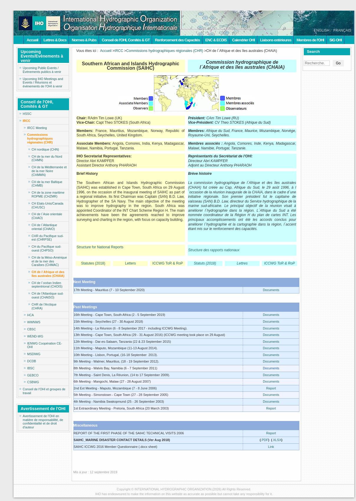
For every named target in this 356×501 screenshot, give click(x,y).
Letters (130, 263)
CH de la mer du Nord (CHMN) (47, 158)
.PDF (264, 440)
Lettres (242, 263)
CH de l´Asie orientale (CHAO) (47, 216)
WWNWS (33, 322)
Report (271, 388)
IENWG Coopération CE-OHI (44, 345)
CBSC (31, 329)
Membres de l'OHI (310, 40)
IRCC (26, 121)
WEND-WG (35, 336)
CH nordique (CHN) (45, 149)
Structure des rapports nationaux (213, 250)
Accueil (32, 40)
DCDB (31, 361)
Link (271, 446)
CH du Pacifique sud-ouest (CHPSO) (46, 248)
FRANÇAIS (342, 30)
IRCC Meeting (37, 128)
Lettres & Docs (54, 40)
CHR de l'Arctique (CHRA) (44, 306)
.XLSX (276, 440)
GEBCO (33, 375)
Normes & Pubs (84, 40)
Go (338, 63)
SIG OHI (335, 40)
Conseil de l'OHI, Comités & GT (126, 40)
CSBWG (33, 382)
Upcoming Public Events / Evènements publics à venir (42, 70)
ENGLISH (321, 30)
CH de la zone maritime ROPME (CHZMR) (48, 194)
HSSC (27, 113)
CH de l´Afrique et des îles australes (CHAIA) (48, 274)
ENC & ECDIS (216, 40)
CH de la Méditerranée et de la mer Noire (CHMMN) (49, 171)
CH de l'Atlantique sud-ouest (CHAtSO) (48, 295)
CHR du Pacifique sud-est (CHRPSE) (47, 237)
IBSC (31, 368)
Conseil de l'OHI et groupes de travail (44, 391)
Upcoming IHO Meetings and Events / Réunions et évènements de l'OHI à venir (43, 82)
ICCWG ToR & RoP (167, 263)
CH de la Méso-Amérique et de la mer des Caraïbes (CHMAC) (49, 261)
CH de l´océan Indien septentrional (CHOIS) (47, 284)
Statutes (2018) (93, 263)
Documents (271, 290)
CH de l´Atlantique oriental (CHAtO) (44, 227)
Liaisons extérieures (275, 40)
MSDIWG (33, 354)
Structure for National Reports (100, 247)
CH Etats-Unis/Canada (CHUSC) (47, 205)
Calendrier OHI (243, 40)
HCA (30, 315)
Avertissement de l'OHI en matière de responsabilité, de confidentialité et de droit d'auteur (43, 421)
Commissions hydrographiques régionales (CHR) (40, 138)
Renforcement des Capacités (177, 40)
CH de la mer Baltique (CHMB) (47, 183)
